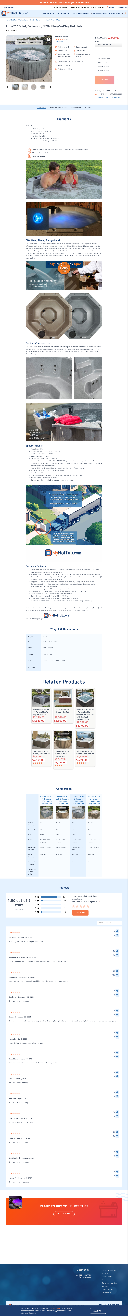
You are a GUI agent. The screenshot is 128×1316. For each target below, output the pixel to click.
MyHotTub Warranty (39, 158)
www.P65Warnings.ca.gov (34, 621)
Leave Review (80, 915)
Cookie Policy (106, 1280)
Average (80, 908)
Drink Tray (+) (106, 68)
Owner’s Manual (107, 1289)
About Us (57, 7)
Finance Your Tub (68, 7)
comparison (76, 110)
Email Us (100, 100)
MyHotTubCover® (100, 13)
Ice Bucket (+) (106, 72)
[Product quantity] (118, 82)
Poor (73, 908)
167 (65, 899)
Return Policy (106, 1293)
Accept (97, 1310)
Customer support (82, 7)
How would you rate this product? (86, 904)
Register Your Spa (97, 7)
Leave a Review (77, 901)
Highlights (41, 110)
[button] (126, 13)
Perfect (87, 908)
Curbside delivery (38, 152)
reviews (59, 41)
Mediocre (77, 908)
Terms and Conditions (109, 1283)
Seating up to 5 (63, 47)
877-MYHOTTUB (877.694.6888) (110, 96)
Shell (97, 41)
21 (64, 902)
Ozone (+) (104, 63)
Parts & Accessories (81, 13)
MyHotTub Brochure (113, 100)
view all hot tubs (62, 1216)
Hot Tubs (14, 20)
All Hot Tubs (48, 13)
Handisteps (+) (106, 59)
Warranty (105, 1286)
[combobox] (109, 925)
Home (8, 20)
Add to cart (105, 82)
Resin (21, 20)
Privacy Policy (107, 1277)
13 (64, 914)
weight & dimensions (58, 110)
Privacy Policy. (56, 1308)
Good (84, 908)
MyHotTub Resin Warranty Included (64, 55)
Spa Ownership (115, 13)
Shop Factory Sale (63, 13)
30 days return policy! (40, 155)
